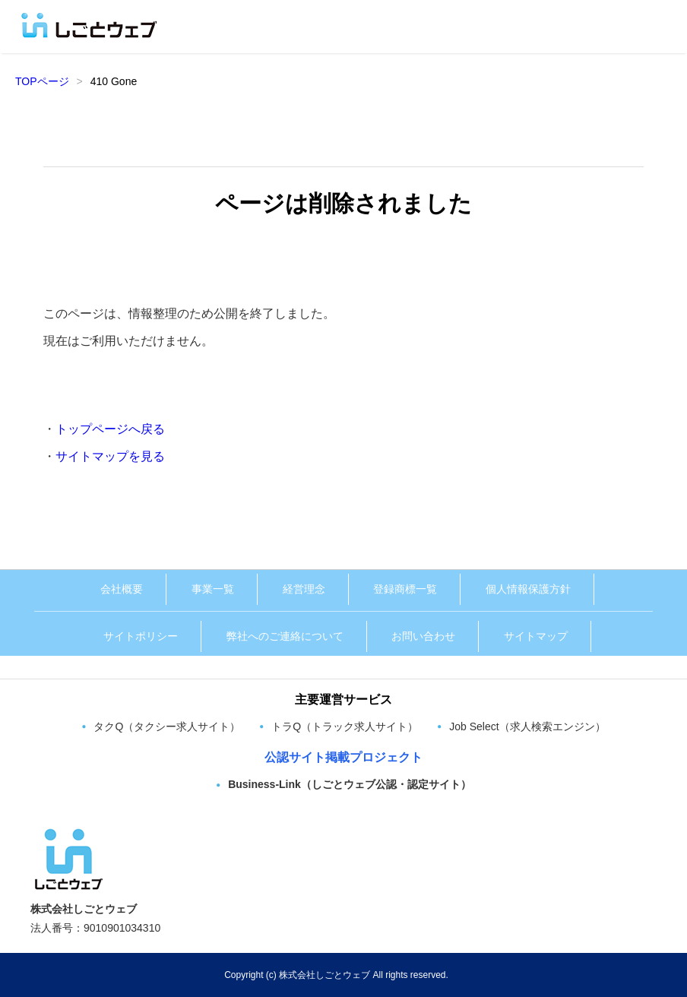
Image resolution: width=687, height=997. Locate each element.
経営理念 (304, 589)
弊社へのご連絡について (285, 636)
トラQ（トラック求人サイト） (344, 726)
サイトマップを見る (110, 456)
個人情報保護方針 (528, 589)
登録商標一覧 (405, 589)
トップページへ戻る (110, 429)
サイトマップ (536, 636)
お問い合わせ (423, 636)
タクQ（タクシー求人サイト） (166, 726)
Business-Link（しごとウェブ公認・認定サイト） (349, 784)
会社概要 (121, 589)
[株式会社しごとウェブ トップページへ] (68, 833)
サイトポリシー (140, 636)
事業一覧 (213, 589)
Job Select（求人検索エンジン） (527, 726)
